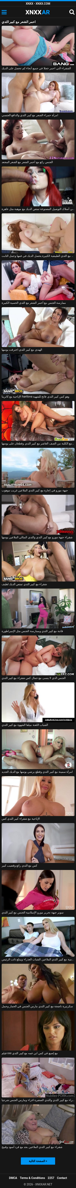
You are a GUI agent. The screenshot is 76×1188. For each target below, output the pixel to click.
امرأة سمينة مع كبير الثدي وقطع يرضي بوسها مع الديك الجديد (37, 771)
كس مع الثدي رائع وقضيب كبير (19, 865)
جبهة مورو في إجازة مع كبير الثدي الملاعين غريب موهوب (35, 490)
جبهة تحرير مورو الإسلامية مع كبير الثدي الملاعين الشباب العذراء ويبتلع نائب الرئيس (38, 959)
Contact (62, 1178)
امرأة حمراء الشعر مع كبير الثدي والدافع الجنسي (30, 115)
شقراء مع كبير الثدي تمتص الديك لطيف (24, 584)
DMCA (13, 1178)
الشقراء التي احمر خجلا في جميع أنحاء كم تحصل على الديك (36, 68)
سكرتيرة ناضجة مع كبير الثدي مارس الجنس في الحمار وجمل (37, 1006)
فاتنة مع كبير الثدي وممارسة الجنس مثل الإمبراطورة (32, 631)
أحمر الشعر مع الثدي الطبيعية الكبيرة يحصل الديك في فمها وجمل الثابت (38, 255)
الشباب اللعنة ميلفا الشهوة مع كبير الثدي (25, 724)
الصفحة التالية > (38, 1161)
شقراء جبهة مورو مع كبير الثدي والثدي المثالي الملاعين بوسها (37, 537)
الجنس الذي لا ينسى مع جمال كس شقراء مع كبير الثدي (34, 678)
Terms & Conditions (32, 1178)
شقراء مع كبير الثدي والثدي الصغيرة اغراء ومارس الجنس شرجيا (38, 1100)
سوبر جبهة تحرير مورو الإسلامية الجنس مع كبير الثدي (33, 912)
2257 (51, 1178)
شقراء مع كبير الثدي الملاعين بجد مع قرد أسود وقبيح (32, 1147)
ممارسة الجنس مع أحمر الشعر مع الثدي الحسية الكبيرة (34, 302)
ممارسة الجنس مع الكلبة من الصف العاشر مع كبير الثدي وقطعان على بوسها (38, 443)
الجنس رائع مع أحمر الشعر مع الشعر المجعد (27, 162)
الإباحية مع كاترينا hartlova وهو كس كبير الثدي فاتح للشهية (36, 396)
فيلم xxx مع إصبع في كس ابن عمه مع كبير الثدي (30, 1053)
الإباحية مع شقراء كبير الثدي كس (21, 818)
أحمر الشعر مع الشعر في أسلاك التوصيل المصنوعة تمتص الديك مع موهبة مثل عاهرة (38, 209)
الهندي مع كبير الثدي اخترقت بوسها (22, 349)
